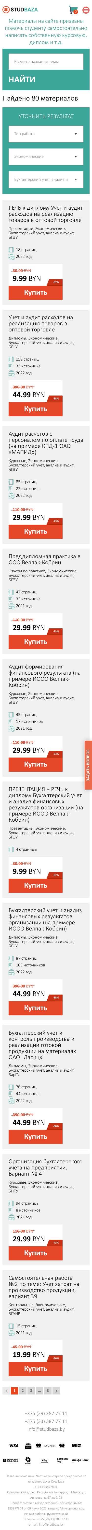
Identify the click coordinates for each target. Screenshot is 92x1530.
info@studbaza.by (46, 1429)
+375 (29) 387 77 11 (46, 1413)
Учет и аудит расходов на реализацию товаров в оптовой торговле (41, 324)
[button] (76, 179)
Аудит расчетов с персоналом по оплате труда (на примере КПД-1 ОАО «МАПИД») (46, 443)
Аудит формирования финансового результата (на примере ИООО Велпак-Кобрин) (45, 676)
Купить (35, 293)
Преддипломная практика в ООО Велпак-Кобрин (44, 560)
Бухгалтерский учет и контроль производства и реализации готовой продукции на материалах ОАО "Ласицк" (42, 1045)
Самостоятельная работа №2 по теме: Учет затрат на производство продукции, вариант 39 (44, 1287)
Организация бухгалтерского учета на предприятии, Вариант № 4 (45, 1168)
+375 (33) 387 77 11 (46, 1421)
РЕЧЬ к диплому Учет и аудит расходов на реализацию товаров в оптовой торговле (46, 214)
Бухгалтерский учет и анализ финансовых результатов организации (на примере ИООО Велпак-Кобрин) (45, 919)
